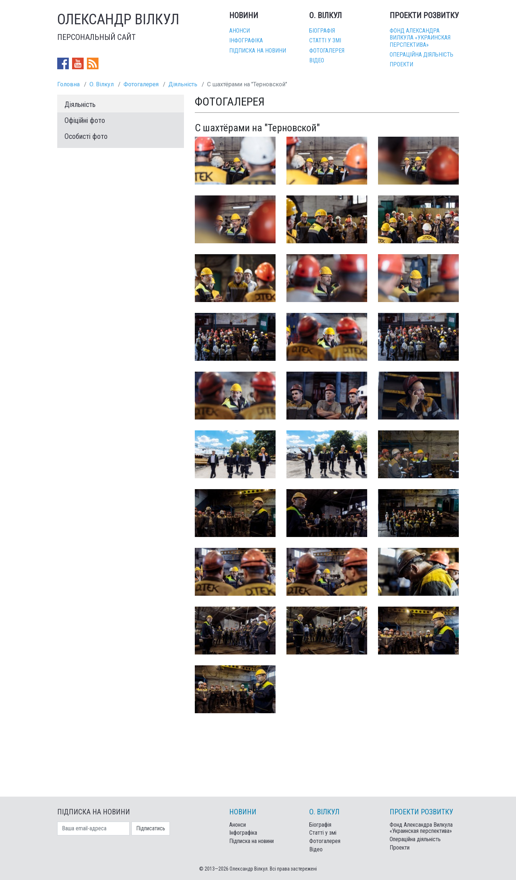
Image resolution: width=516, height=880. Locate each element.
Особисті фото (86, 136)
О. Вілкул (101, 84)
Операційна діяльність (421, 54)
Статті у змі (325, 40)
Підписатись (150, 828)
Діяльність (182, 84)
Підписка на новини (257, 50)
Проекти (401, 64)
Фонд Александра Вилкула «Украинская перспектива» (420, 37)
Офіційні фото (84, 120)
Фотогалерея (326, 50)
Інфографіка (246, 40)
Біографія (322, 30)
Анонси (239, 30)
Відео (316, 60)
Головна (68, 84)
